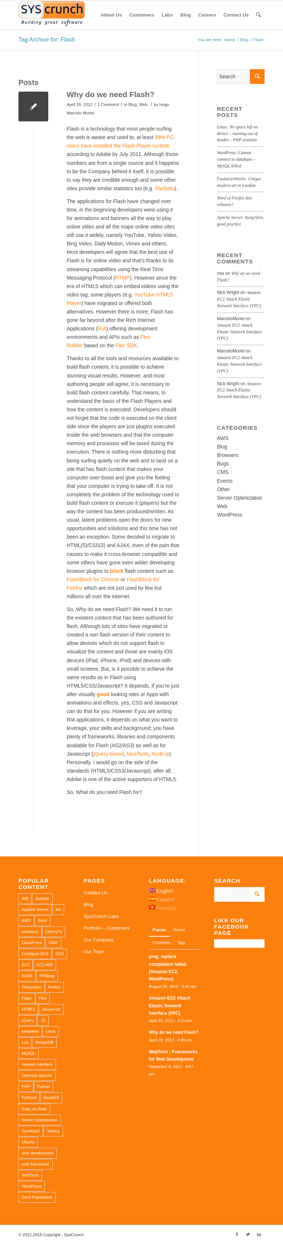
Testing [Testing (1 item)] (53, 1131)
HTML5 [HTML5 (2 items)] (28, 1009)
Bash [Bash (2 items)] (42, 920)
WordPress (229, 515)
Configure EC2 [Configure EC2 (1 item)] (35, 953)
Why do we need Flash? (110, 94)
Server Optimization (239, 498)
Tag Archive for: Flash (46, 39)
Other (223, 489)
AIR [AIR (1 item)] (25, 898)
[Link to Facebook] (236, 1234)
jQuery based (108, 754)
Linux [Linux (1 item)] (50, 1031)
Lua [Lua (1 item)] (25, 1042)
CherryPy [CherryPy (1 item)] (53, 931)
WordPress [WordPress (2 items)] (32, 1186)
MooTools (138, 754)
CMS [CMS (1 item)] (53, 942)
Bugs (223, 464)
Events (225, 481)
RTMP (122, 278)
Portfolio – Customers (107, 928)
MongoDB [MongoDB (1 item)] (44, 1042)
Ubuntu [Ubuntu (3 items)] (28, 1142)
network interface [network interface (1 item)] (37, 1064)
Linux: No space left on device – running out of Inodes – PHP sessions (237, 133)
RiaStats (165, 188)
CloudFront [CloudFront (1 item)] (32, 942)
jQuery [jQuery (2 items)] (28, 1020)
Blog (132, 104)
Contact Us (95, 892)
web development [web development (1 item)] (37, 1153)
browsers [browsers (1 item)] (30, 931)
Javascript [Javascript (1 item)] (51, 1009)
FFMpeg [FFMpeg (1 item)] (47, 975)
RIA (102, 328)
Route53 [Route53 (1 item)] (51, 1097)
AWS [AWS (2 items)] (26, 920)
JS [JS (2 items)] (43, 1020)
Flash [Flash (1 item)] (27, 998)
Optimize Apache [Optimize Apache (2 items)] (37, 1075)
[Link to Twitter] (248, 1234)
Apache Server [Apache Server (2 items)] (35, 909)
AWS (222, 438)
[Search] (258, 15)
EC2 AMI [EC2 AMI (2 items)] (44, 964)
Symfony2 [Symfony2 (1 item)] (31, 1131)
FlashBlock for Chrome (93, 579)
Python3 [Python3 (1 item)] (29, 1097)
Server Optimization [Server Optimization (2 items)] (39, 1120)
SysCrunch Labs (101, 916)
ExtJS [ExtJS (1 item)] (27, 975)
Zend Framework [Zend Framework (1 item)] (37, 1197)
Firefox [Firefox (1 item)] (54, 987)
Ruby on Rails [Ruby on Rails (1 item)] (34, 1109)
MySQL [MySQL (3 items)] (28, 1053)
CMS (222, 472)
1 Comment (108, 104)
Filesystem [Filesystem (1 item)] (31, 987)
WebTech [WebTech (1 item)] (30, 1175)
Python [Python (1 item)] (43, 1086)
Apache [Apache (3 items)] (42, 898)
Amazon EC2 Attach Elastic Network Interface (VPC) (239, 299)
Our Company (98, 940)
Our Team (94, 951)
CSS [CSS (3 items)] (59, 953)
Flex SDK (126, 345)
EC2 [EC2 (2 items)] (25, 964)
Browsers (227, 455)
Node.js (160, 754)
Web (143, 104)
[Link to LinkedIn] (259, 1234)
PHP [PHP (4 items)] (26, 1086)
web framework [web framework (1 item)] (35, 1164)
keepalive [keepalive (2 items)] (30, 1031)
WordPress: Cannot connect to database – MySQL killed (236, 159)
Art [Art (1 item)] (58, 909)
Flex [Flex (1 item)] (42, 998)
